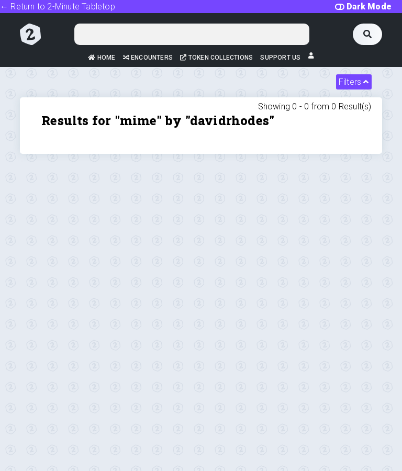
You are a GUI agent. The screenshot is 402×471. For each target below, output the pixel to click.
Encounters (148, 57)
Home (101, 57)
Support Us (280, 57)
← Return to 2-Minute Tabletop (57, 7)
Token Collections (216, 57)
